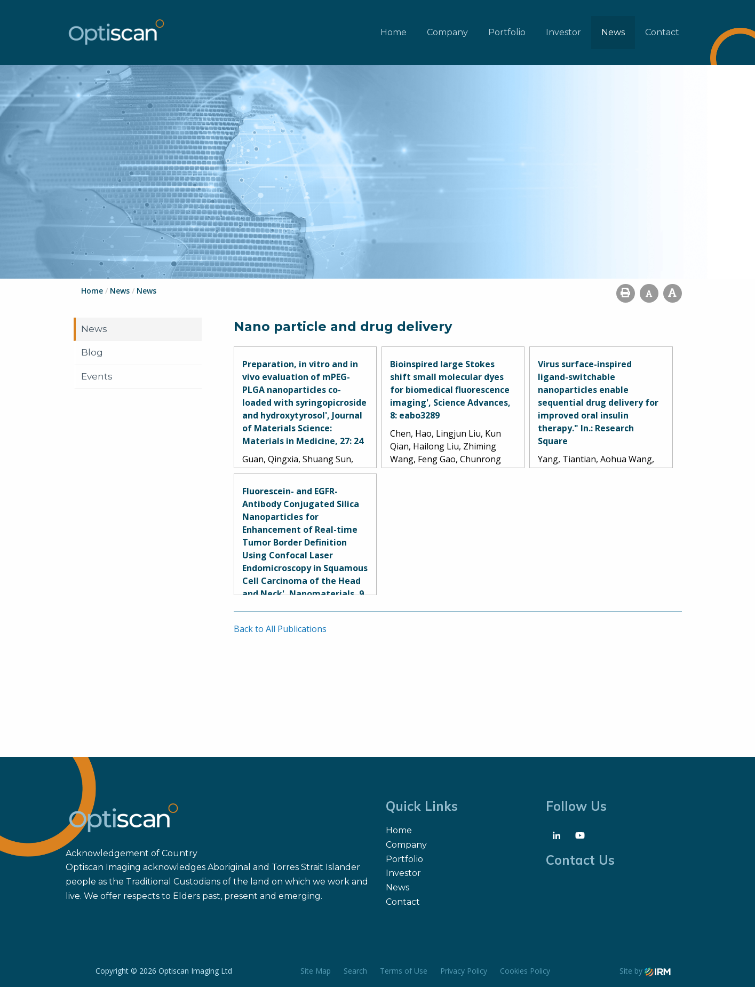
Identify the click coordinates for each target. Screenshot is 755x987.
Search (355, 971)
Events (97, 376)
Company (447, 32)
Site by (645, 971)
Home (393, 32)
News (613, 32)
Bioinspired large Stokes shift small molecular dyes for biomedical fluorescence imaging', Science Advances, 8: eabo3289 (450, 389)
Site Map (315, 971)
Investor (563, 32)
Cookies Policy (525, 971)
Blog (92, 352)
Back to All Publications (280, 629)
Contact (662, 32)
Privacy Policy (463, 971)
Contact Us (580, 860)
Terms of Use (403, 971)
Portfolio (507, 32)
